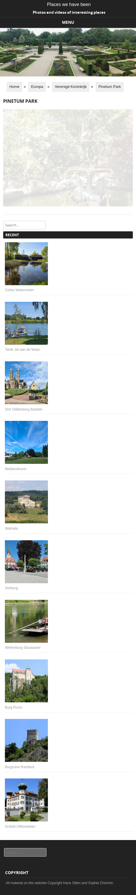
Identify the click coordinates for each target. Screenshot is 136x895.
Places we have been (69, 4)
